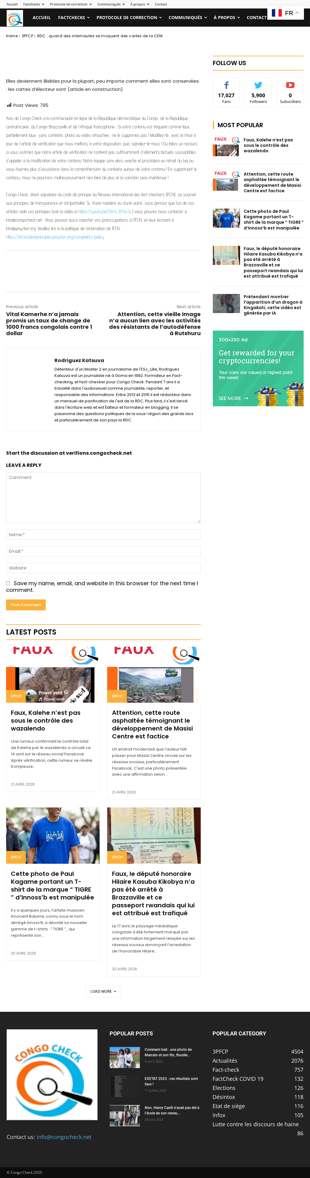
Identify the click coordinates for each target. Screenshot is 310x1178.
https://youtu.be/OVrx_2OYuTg (105, 211)
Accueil (12, 4)
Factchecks (33, 4)
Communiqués (111, 4)
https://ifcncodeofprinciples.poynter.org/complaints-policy (55, 237)
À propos (139, 4)
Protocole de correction (71, 4)
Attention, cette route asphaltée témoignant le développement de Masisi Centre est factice (152, 724)
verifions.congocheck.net (99, 453)
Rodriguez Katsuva (47, 30)
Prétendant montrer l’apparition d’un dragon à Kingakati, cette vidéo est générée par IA (273, 305)
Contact (161, 4)
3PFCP (16, 696)
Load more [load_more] (103, 991)
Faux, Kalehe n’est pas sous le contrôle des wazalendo (46, 720)
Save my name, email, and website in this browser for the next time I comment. (102, 586)
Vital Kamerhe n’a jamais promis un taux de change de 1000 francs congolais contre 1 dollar (49, 323)
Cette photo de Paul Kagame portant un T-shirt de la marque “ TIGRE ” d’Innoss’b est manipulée (52, 885)
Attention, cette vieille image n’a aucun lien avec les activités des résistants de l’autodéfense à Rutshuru (155, 323)
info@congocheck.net (64, 1136)
